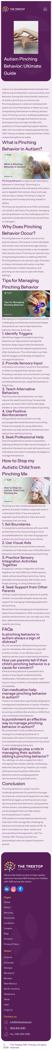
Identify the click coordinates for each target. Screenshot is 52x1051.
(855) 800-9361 (18, 1028)
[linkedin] (7, 889)
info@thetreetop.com (21, 1022)
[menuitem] (26, 901)
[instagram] (14, 889)
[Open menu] (45, 9)
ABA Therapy (9, 133)
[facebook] (20, 889)
